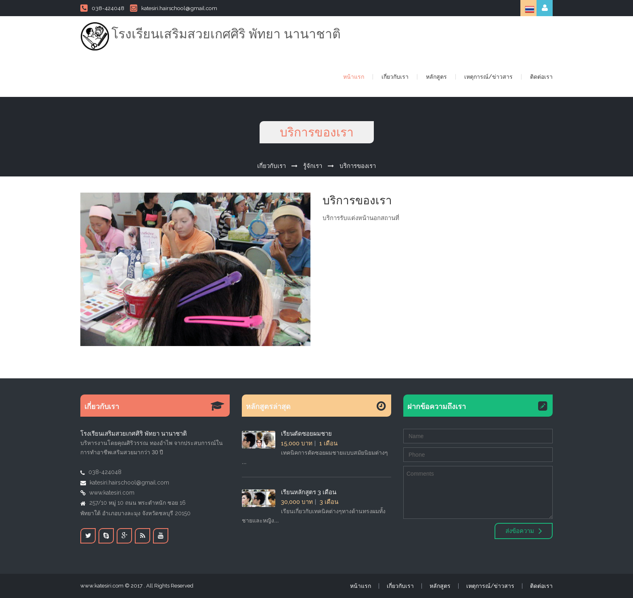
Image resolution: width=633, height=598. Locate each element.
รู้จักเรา (312, 166)
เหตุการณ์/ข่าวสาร (488, 76)
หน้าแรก (353, 76)
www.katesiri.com (111, 492)
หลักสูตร (436, 76)
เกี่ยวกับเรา (395, 76)
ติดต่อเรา (541, 76)
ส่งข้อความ (523, 531)
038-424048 (102, 8)
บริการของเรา (358, 166)
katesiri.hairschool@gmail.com (173, 8)
